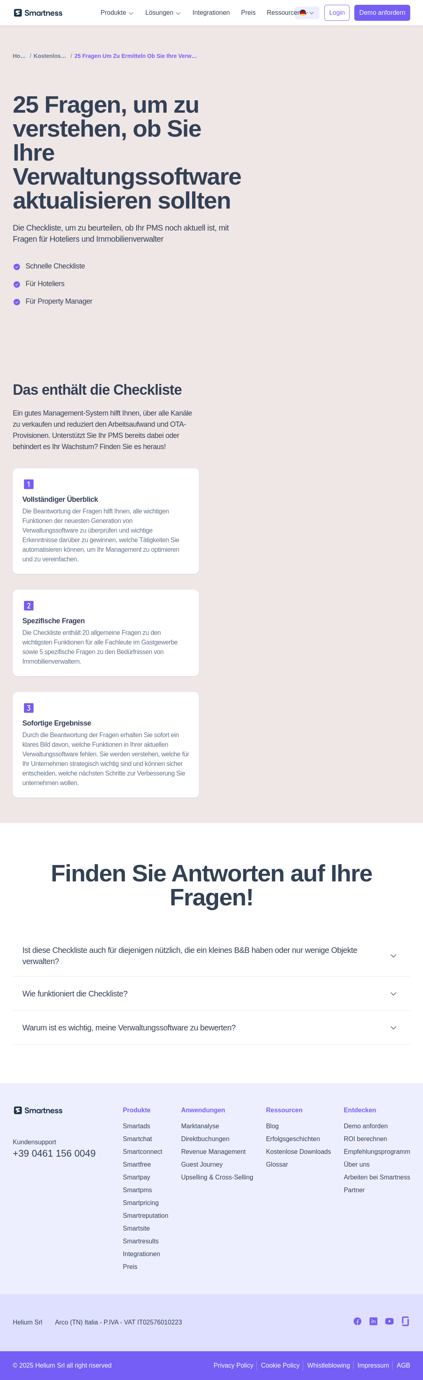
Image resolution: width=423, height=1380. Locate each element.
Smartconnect (143, 1151)
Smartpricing (141, 1202)
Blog (272, 1126)
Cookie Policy (280, 1365)
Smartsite (136, 1228)
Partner (354, 1190)
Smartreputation (146, 1215)
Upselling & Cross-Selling (217, 1177)
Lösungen (163, 12)
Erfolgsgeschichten (293, 1138)
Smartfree (137, 1164)
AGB (403, 1365)
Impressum (373, 1365)
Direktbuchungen (205, 1138)
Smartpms (137, 1190)
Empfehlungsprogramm (377, 1151)
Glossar (277, 1164)
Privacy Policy (234, 1365)
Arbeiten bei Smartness (377, 1177)
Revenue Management (213, 1151)
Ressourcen (288, 12)
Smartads (136, 1126)
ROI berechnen (365, 1138)
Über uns (357, 1164)
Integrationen (211, 12)
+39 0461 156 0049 (54, 1153)
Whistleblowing (328, 1365)
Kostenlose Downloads (298, 1151)
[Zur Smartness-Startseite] (38, 13)
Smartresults (141, 1241)
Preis (248, 12)
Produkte (117, 12)
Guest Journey (201, 1164)
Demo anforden (366, 1126)
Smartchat (137, 1138)
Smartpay (136, 1177)
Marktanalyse (200, 1126)
